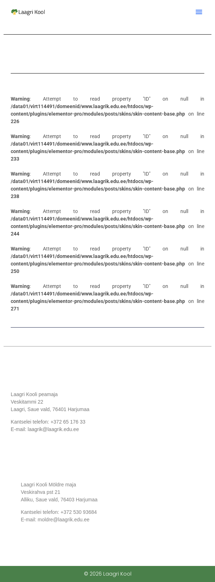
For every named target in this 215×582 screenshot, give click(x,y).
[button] (199, 11)
